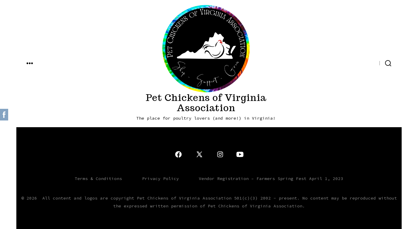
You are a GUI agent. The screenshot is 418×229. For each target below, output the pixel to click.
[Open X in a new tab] (362, 63)
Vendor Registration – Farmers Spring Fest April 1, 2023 (271, 178)
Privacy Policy (160, 178)
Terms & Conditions (98, 178)
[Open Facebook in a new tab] (373, 63)
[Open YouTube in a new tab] (341, 63)
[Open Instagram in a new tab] (351, 63)
